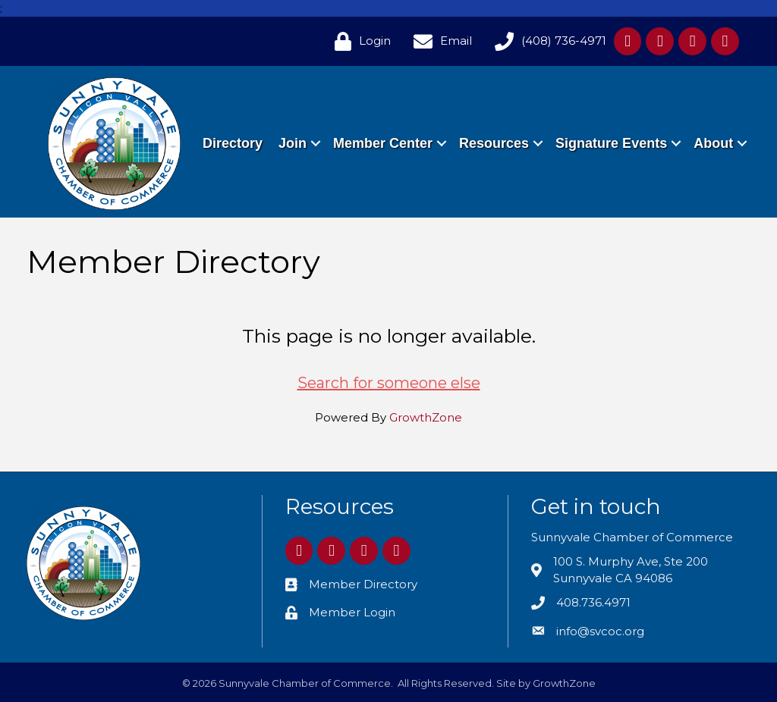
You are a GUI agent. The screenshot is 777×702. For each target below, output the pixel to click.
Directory (298, 125)
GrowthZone (425, 417)
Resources (559, 125)
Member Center (448, 125)
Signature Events (676, 125)
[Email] (439, 41)
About (712, 160)
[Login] (359, 41)
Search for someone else (388, 383)
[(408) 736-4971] (546, 41)
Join (358, 125)
